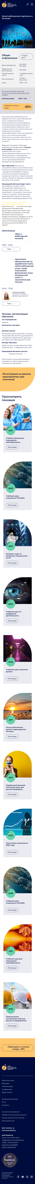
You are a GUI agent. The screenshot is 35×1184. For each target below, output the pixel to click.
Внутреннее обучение (10, 1099)
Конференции (7, 1089)
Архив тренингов (8, 1121)
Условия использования (10, 1112)
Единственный (14, 204)
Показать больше (17, 354)
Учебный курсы (7, 1086)
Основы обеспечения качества (13, 1118)
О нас (4, 1102)
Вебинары (5, 1083)
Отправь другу (24, 57)
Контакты (5, 1105)
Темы (11, 249)
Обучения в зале (8, 1080)
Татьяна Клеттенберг (18, 292)
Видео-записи (7, 1092)
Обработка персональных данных (14, 1115)
